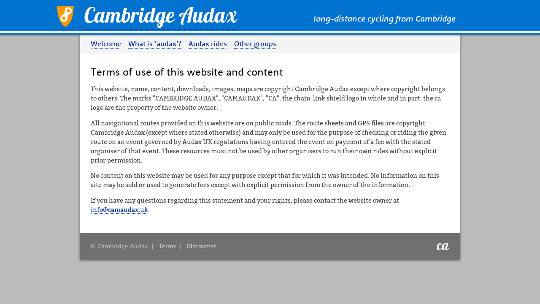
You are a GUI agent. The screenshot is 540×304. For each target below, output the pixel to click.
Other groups (255, 43)
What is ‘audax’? (154, 43)
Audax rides (208, 43)
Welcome (106, 43)
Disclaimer (201, 246)
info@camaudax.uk (119, 209)
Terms (167, 246)
